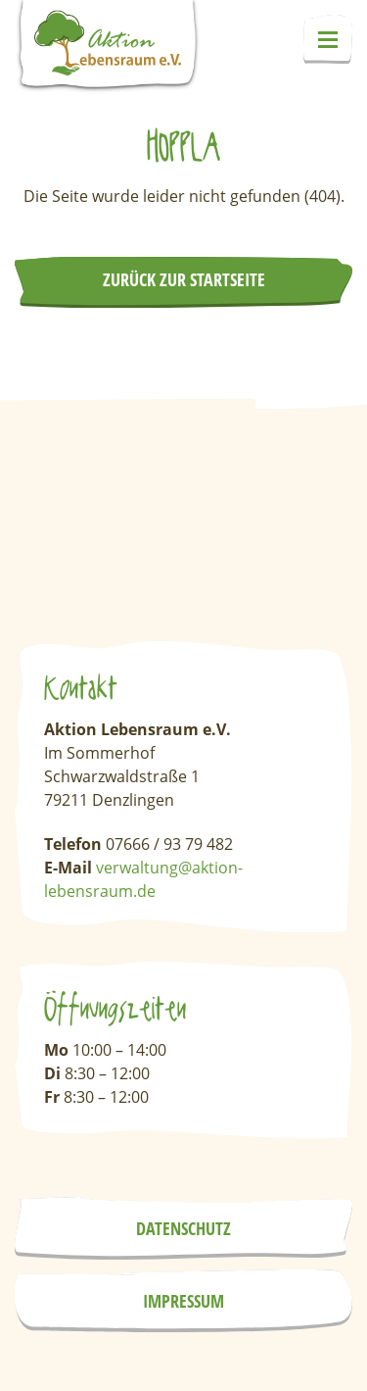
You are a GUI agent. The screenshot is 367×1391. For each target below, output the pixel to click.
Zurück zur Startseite (184, 279)
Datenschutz (183, 1228)
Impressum (183, 1301)
